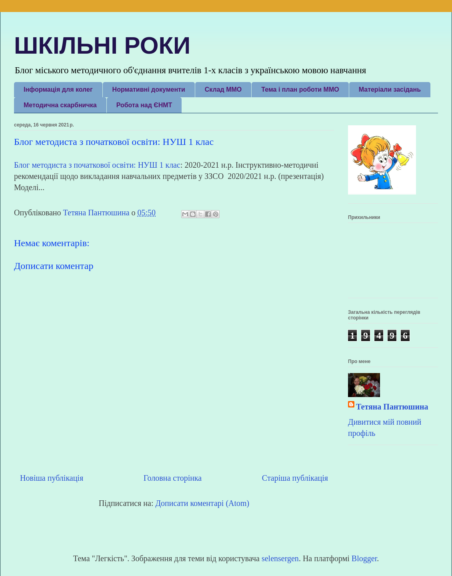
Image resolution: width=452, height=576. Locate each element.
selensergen (280, 558)
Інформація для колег (58, 89)
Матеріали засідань (390, 89)
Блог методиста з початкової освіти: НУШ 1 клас (97, 165)
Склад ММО (223, 89)
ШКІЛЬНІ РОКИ (102, 45)
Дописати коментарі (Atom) (202, 503)
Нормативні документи (148, 89)
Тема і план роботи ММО (300, 89)
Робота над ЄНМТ (144, 105)
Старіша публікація (295, 478)
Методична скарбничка (60, 105)
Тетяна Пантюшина (392, 406)
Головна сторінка (173, 478)
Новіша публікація (51, 478)
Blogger (364, 558)
